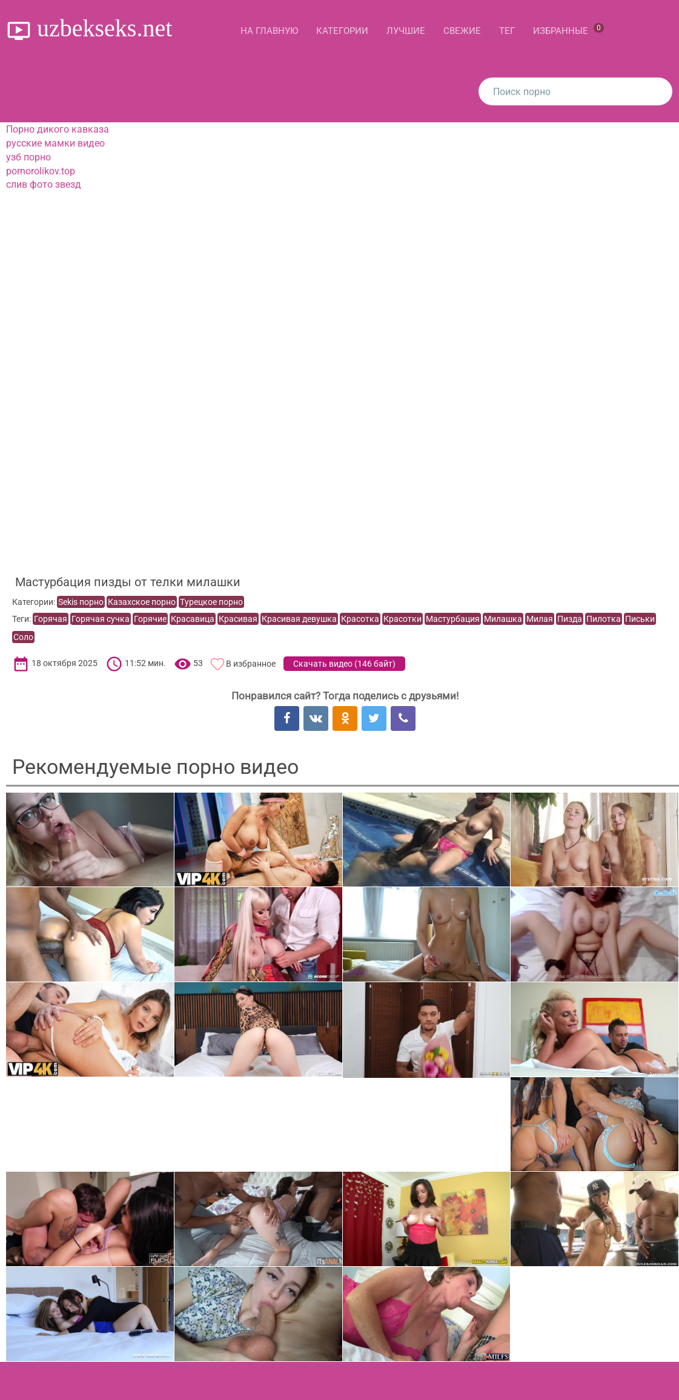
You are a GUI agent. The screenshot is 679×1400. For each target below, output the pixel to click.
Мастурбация (453, 619)
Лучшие (405, 30)
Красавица (192, 619)
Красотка (360, 619)
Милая (539, 619)
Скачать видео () (344, 664)
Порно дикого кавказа (57, 129)
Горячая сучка (100, 619)
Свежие (462, 30)
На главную (269, 30)
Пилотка (603, 619)
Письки (640, 619)
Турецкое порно (211, 602)
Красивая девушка (299, 619)
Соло (23, 637)
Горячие (150, 619)
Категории (342, 30)
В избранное (251, 664)
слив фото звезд (43, 184)
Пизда (569, 619)
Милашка (503, 619)
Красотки (402, 619)
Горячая (50, 619)
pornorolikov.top (40, 171)
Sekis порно (81, 602)
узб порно (28, 157)
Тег (507, 30)
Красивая (238, 619)
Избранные (568, 29)
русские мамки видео (55, 143)
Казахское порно (142, 602)
